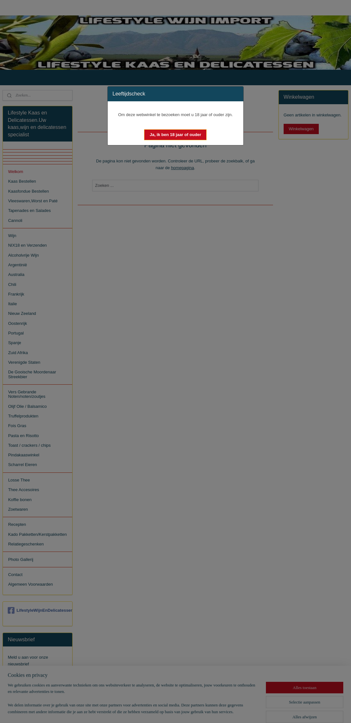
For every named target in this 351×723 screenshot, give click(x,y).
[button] (175, 134)
